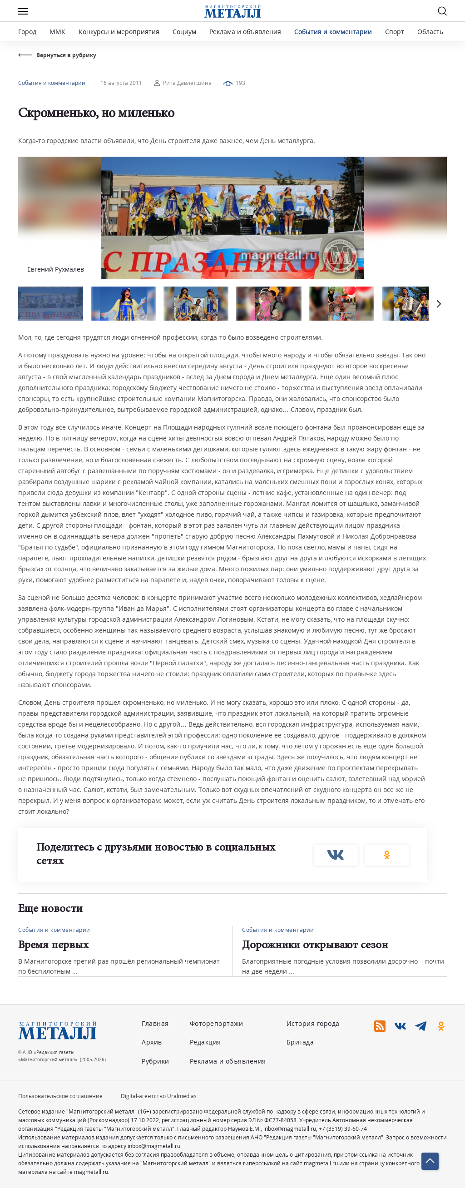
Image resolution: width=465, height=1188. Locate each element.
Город (27, 31)
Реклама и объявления (245, 31)
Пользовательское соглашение (60, 1096)
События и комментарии (333, 31)
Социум (184, 31)
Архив (152, 1042)
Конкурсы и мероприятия (120, 31)
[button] (438, 304)
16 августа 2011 (121, 83)
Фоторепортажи (216, 1023)
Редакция (205, 1042)
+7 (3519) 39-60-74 (343, 1129)
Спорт (394, 31)
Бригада (300, 1042)
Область (430, 31)
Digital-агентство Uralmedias (159, 1096)
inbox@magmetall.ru (289, 1129)
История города (313, 1023)
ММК (57, 31)
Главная (155, 1023)
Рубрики (155, 1061)
